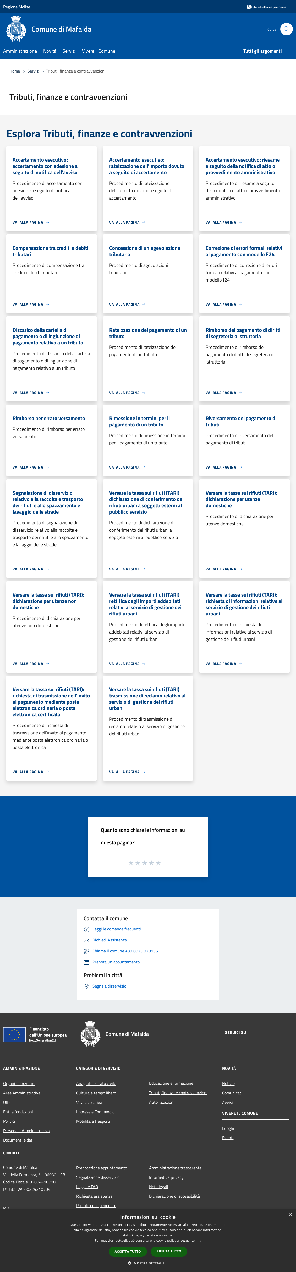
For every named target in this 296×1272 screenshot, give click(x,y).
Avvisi (227, 1102)
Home (14, 71)
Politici (9, 1121)
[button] (148, 1263)
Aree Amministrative (21, 1093)
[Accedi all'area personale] (266, 7)
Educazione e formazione (171, 1083)
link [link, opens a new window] (198, 1240)
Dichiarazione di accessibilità (174, 1196)
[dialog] (148, 1240)
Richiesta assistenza (94, 1196)
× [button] (290, 1215)
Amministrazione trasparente (175, 1168)
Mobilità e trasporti (93, 1121)
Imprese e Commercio (95, 1112)
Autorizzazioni (161, 1102)
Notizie (228, 1083)
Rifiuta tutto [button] (169, 1251)
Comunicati (232, 1093)
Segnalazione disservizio (97, 1177)
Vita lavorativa (89, 1102)
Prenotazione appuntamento (101, 1168)
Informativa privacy (166, 1177)
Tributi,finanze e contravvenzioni (178, 1092)
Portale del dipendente (96, 1205)
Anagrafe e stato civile (96, 1083)
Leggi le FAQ (87, 1186)
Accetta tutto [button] (128, 1251)
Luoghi (228, 1128)
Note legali (158, 1186)
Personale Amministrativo (26, 1130)
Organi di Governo (19, 1083)
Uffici (7, 1102)
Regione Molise (16, 7)
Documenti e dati (18, 1140)
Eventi (228, 1138)
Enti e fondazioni (18, 1112)
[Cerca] (286, 29)
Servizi (34, 71)
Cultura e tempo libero (96, 1093)
